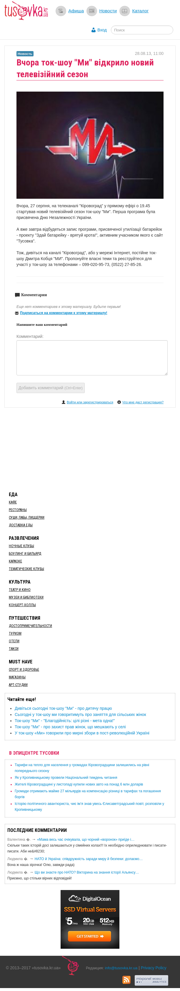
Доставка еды (21, 525)
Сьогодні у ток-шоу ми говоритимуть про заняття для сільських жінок (80, 714)
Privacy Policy (153, 967)
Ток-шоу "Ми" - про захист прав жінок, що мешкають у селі (70, 726)
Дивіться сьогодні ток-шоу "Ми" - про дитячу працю (63, 708)
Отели (14, 641)
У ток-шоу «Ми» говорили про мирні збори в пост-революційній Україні (82, 733)
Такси (14, 649)
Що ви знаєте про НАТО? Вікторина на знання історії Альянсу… (87, 872)
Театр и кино (20, 590)
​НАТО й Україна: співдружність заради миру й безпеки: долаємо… (89, 859)
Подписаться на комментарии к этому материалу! (63, 313)
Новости (108, 10)
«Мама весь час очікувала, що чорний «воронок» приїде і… (86, 839)
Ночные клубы (21, 546)
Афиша (76, 10)
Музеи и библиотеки (26, 597)
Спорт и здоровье (24, 670)
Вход (102, 30)
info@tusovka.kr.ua (121, 968)
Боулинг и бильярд (25, 554)
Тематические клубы (26, 569)
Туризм (15, 633)
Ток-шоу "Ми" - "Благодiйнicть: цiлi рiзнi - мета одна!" (65, 720)
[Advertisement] (90, 448)
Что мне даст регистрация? (143, 402)
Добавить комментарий (51, 387)
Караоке (15, 561)
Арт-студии (18, 685)
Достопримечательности (30, 626)
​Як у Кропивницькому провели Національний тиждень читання (66, 778)
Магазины (17, 677)
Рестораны (18, 510)
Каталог (140, 10)
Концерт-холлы (22, 605)
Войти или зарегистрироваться (90, 402)
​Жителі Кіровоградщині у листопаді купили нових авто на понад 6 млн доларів (79, 784)
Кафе (13, 502)
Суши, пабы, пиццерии (26, 517)
